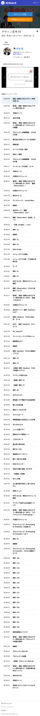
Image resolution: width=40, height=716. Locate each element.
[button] (4, 77)
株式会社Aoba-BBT (6, 703)
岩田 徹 (19, 48)
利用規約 (3, 710)
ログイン (36, 3)
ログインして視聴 (20, 14)
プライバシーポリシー (7, 707)
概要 (6, 42)
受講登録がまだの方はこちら (20, 19)
